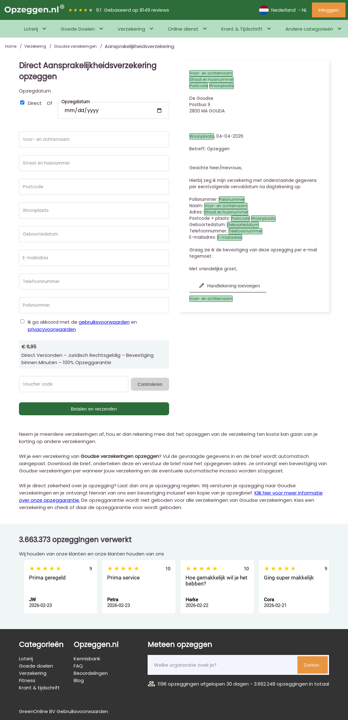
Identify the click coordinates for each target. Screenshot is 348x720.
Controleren (149, 384)
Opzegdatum (35, 90)
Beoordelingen (91, 673)
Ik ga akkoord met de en (82, 326)
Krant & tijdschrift (39, 687)
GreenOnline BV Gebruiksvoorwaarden (63, 711)
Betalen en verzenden (94, 408)
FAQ (78, 666)
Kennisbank (87, 658)
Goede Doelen (78, 29)
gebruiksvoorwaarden (104, 322)
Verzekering (131, 29)
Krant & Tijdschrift (242, 29)
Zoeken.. (312, 665)
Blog (79, 680)
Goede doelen (36, 666)
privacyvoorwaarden (52, 329)
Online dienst (183, 29)
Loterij (31, 29)
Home (11, 46)
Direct (35, 103)
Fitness (27, 680)
